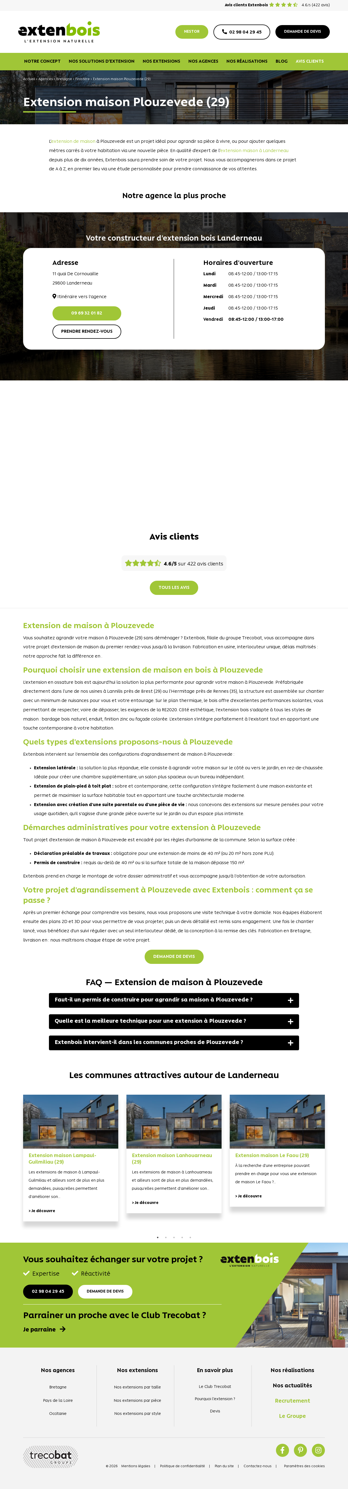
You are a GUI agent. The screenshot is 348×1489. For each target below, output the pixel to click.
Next (333, 1164)
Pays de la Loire (58, 1401)
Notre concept (42, 61)
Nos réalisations (247, 61)
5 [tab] (190, 1237)
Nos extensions (161, 61)
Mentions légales (135, 1466)
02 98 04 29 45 (48, 1292)
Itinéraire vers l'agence (79, 297)
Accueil (29, 79)
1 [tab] (157, 1237)
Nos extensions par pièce (137, 1401)
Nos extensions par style (137, 1414)
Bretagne (64, 79)
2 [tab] (166, 1237)
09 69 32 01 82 (86, 313)
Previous (15, 1164)
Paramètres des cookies (304, 1466)
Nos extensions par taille (137, 1387)
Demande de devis (174, 957)
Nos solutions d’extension (102, 61)
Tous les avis (174, 588)
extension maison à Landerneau (254, 151)
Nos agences (203, 61)
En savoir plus (215, 1370)
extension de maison (73, 142)
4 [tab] (182, 1237)
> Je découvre (42, 1211)
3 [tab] (174, 1237)
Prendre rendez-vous (87, 331)
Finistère (82, 79)
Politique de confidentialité (182, 1466)
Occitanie (58, 1414)
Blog (282, 61)
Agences (45, 79)
